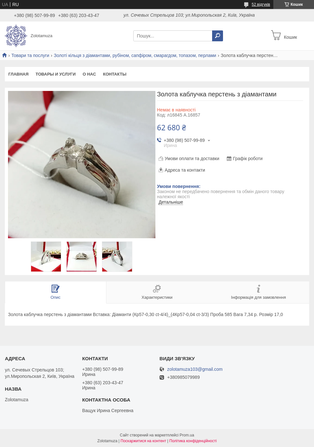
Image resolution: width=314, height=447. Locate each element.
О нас (89, 74)
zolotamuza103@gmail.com (195, 369)
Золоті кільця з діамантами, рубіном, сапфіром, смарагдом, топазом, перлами (135, 55)
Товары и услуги (56, 74)
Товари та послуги (30, 55)
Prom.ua (187, 435)
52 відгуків (261, 4)
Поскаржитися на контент (143, 441)
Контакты (115, 74)
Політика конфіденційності (193, 441)
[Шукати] (217, 35)
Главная (18, 74)
